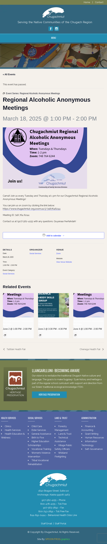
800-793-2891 (45, 511)
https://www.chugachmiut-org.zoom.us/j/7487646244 (31, 208)
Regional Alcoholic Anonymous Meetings (18, 323)
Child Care (36, 426)
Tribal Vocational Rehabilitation (38, 462)
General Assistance (41, 434)
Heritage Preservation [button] (49, 394)
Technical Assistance (61, 439)
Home (87, 2)
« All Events (9, 74)
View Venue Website (64, 262)
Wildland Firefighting (61, 454)
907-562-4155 (49, 500)
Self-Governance (94, 449)
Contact (99, 2)
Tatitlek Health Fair (16, 349)
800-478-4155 (47, 504)
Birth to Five (37, 437)
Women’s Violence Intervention (39, 454)
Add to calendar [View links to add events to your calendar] (53, 236)
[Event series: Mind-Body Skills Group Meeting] (40, 335)
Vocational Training (41, 449)
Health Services (13, 430)
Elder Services (38, 430)
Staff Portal (60, 523)
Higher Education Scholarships (38, 443)
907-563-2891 (50, 507)
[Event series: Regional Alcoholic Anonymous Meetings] (5, 335)
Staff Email (46, 523)
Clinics (8, 426)
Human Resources (94, 437)
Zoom (58, 253)
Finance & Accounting (88, 428)
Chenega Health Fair (90, 349)
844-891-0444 (38, 515)
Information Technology (89, 443)
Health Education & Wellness (13, 436)
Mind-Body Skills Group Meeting (49, 323)
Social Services (8, 274)
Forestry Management (61, 428)
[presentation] (18, 305)
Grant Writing (91, 434)
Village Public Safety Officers (63, 447)
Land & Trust (64, 434)
